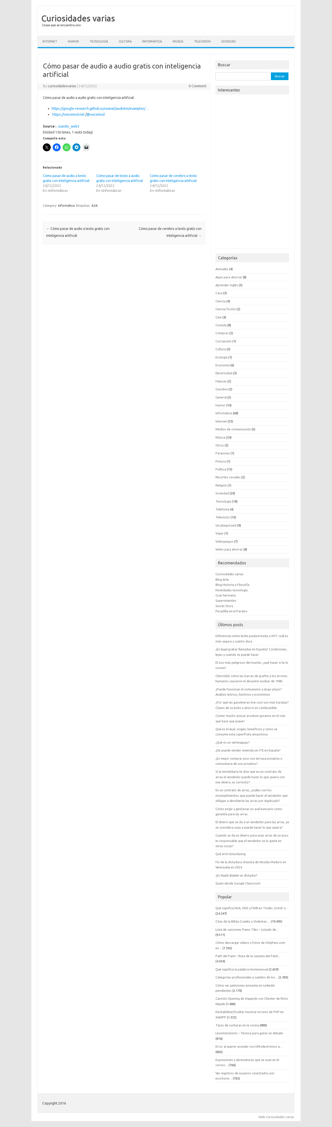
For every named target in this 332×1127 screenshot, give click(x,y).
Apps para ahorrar (228, 277)
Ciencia (220, 301)
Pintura (220, 461)
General (221, 397)
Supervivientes (225, 600)
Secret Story (224, 606)
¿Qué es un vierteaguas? (232, 742)
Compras (222, 333)
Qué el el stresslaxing (230, 854)
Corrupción (223, 341)
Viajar (219, 533)
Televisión (202, 41)
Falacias (221, 381)
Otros (219, 445)
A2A (95, 205)
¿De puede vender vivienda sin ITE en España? (248, 750)
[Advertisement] (252, 173)
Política (220, 469)
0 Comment (197, 86)
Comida (221, 325)
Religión (221, 485)
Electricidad (223, 373)
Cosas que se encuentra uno (61, 25)
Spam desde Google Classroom (238, 883)
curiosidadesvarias (62, 86)
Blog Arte (222, 579)
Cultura (125, 41)
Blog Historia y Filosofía (232, 584)
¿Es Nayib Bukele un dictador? (236, 875)
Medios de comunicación (233, 429)
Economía (222, 365)
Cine (218, 317)
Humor (73, 41)
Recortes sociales (227, 477)
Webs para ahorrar (229, 549)
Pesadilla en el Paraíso (231, 611)
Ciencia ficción (225, 309)
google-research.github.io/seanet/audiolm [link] (100, 108)
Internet (50, 41)
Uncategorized (226, 525)
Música (178, 41)
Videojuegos (224, 541)
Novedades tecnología (231, 590)
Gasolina (221, 389)
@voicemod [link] (96, 114)
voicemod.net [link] (68, 114)
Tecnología (99, 41)
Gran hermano (225, 595)
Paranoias (222, 453)
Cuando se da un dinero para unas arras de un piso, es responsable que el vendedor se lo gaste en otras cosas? (252, 841)
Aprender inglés (226, 285)
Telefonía (222, 509)
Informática (152, 41)
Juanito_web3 (68, 126)
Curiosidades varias (78, 18)
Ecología (221, 357)
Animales (221, 269)
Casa (218, 293)
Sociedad (228, 41)
